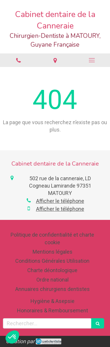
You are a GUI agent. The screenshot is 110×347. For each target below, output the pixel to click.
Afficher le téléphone (60, 201)
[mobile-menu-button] (91, 60)
